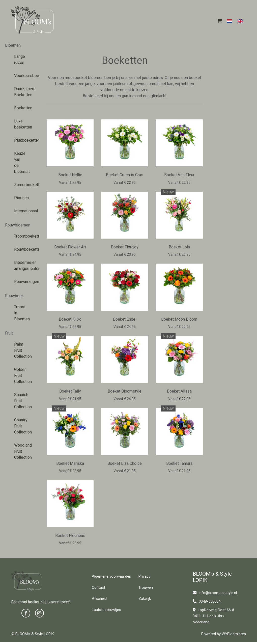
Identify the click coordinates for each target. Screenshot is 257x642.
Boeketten (19, 108)
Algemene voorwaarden (111, 576)
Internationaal (19, 211)
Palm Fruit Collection (19, 350)
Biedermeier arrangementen (19, 265)
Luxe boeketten (19, 124)
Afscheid (99, 598)
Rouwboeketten (19, 249)
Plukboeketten (19, 140)
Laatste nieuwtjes (106, 609)
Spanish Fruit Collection (19, 400)
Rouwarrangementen (19, 281)
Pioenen (19, 197)
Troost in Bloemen (19, 312)
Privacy (144, 576)
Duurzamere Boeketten (19, 91)
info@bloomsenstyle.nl (215, 592)
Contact (98, 587)
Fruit (9, 333)
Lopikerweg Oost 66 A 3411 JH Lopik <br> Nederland (213, 616)
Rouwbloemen (17, 225)
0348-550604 (206, 601)
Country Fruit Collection (19, 426)
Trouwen (145, 587)
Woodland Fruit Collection (19, 451)
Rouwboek (14, 295)
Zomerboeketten (19, 184)
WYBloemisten (234, 634)
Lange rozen (19, 59)
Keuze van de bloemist (19, 162)
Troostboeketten (19, 236)
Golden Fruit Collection (19, 375)
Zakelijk (144, 598)
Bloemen (13, 45)
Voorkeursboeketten (19, 75)
